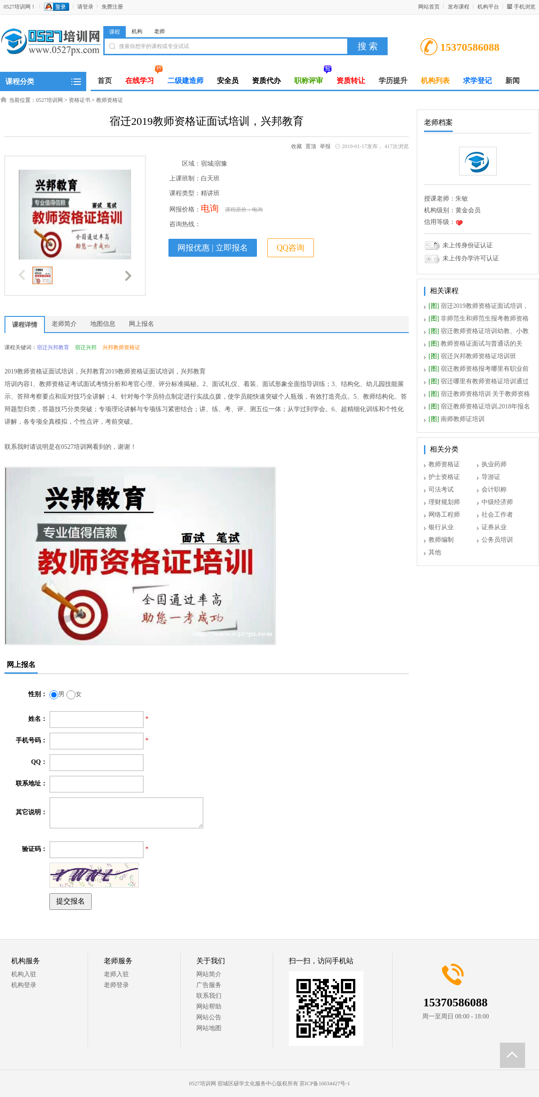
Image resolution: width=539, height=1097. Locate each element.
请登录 (85, 7)
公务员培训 (497, 539)
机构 (137, 31)
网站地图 (208, 1028)
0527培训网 (49, 100)
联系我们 (208, 995)
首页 (104, 80)
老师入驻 (116, 974)
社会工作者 (497, 514)
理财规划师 (444, 502)
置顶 (310, 146)
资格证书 (79, 100)
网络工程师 (444, 514)
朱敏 (461, 198)
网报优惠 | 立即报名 (212, 247)
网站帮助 (208, 1006)
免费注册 (112, 7)
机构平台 (488, 7)
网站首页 (429, 7)
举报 (325, 146)
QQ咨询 (291, 247)
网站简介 (208, 974)
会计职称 (494, 489)
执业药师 (494, 464)
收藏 (296, 146)
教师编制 (441, 539)
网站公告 (208, 1017)
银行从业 (441, 527)
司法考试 (441, 489)
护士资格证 (444, 477)
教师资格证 (109, 100)
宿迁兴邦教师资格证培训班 (472, 356)
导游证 (491, 477)
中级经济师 (497, 502)
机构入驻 (23, 974)
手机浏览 (524, 7)
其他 (435, 552)
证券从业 (494, 527)
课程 (114, 32)
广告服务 (208, 985)
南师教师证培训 (457, 419)
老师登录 (116, 985)
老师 (159, 31)
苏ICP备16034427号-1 (325, 1083)
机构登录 (23, 985)
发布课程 (458, 7)
